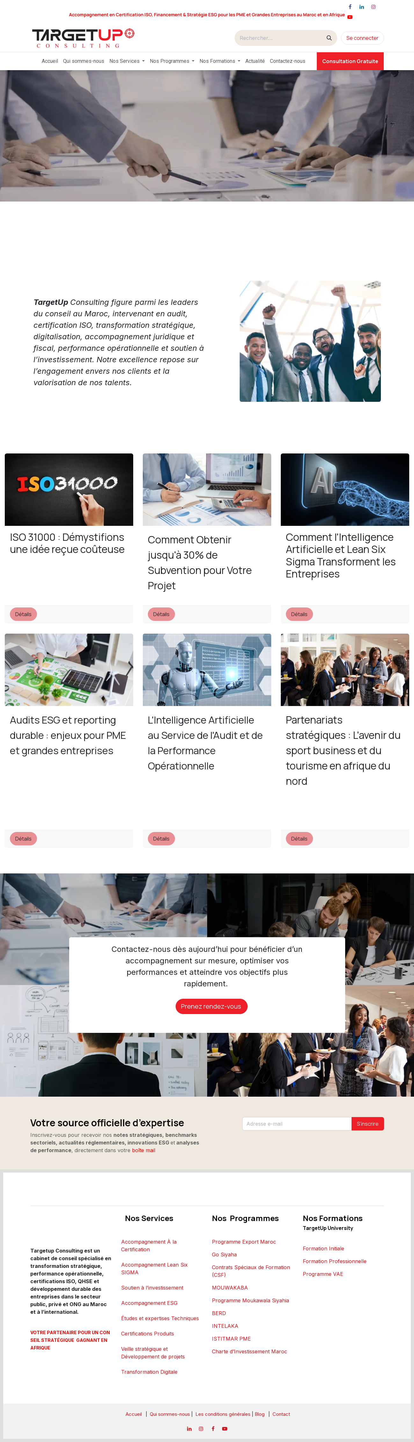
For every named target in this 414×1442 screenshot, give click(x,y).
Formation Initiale (323, 1248)
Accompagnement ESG (149, 1303)
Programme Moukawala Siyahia (250, 1300)
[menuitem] (50, 61)
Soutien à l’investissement (152, 1287)
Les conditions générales (223, 1414)
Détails (23, 614)
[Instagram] (373, 7)
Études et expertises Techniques (160, 1318)
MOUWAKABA (230, 1287)
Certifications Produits (147, 1333)
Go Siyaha (224, 1254)
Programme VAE (323, 1274)
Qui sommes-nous (170, 1414)
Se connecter (362, 37)
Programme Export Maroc (244, 1242)
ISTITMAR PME (231, 1338)
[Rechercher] (329, 38)
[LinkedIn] (362, 7)
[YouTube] (350, 17)
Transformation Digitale (149, 1372)
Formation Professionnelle (335, 1261)
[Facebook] (350, 7)
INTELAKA (225, 1326)
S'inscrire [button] (368, 1123)
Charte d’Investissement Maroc (249, 1351)
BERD (219, 1313)
